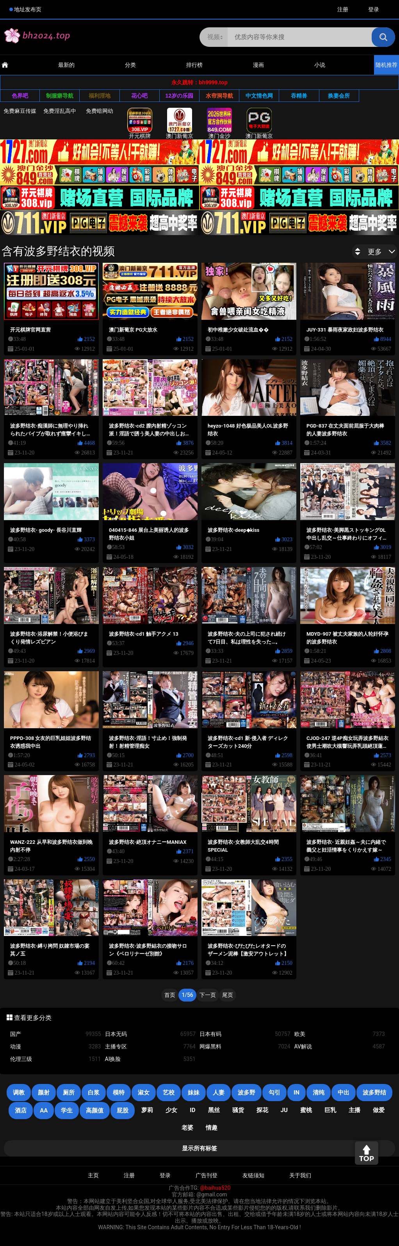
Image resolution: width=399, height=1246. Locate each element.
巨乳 (330, 1110)
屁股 (122, 1110)
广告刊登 (206, 1175)
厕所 (69, 1092)
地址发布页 (27, 9)
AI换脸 (150, 1059)
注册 (342, 9)
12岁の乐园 (180, 96)
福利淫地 (99, 96)
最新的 (66, 65)
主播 (354, 1110)
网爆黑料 (245, 1046)
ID (192, 1110)
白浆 (94, 1092)
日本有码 (245, 1034)
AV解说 (339, 1046)
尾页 (227, 995)
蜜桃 (306, 1110)
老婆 (187, 1127)
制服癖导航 (59, 96)
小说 (319, 65)
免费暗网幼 (99, 111)
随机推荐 (386, 65)
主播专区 (150, 1046)
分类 (130, 65)
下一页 (208, 995)
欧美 (339, 1034)
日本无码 (150, 1034)
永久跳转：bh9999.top (199, 82)
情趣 (211, 1127)
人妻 (218, 1092)
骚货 (238, 1110)
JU (284, 1110)
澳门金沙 (219, 123)
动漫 (55, 1046)
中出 (343, 1092)
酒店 (21, 1110)
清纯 (318, 1092)
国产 (55, 1034)
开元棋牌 (139, 123)
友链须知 (253, 1175)
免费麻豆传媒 (20, 111)
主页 (93, 1175)
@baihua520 (215, 1188)
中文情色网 (259, 96)
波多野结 (374, 1092)
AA (44, 1110)
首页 (169, 995)
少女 (171, 1110)
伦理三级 (55, 1059)
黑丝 (214, 1110)
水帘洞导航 (219, 96)
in (296, 1092)
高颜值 (94, 1110)
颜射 (44, 1092)
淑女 (144, 1092)
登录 (373, 9)
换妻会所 (339, 96)
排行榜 (194, 65)
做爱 (379, 1110)
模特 (119, 1092)
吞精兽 (299, 96)
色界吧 (20, 96)
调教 (19, 1092)
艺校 (169, 1092)
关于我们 (300, 1175)
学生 (67, 1110)
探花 (262, 1110)
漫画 (258, 65)
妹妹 (194, 1092)
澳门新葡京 (179, 123)
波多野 (246, 1092)
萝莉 (147, 1110)
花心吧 (139, 96)
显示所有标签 (199, 1148)
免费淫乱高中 (59, 111)
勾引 (274, 1092)
